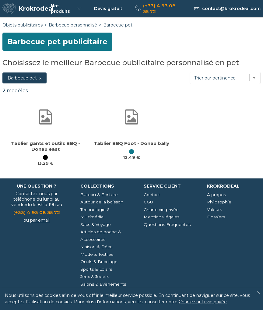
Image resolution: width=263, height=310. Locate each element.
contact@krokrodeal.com (231, 8)
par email (40, 220)
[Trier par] (225, 78)
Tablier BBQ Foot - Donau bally (131, 143)
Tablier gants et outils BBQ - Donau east (45, 146)
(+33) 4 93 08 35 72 (159, 8)
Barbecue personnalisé (73, 25)
